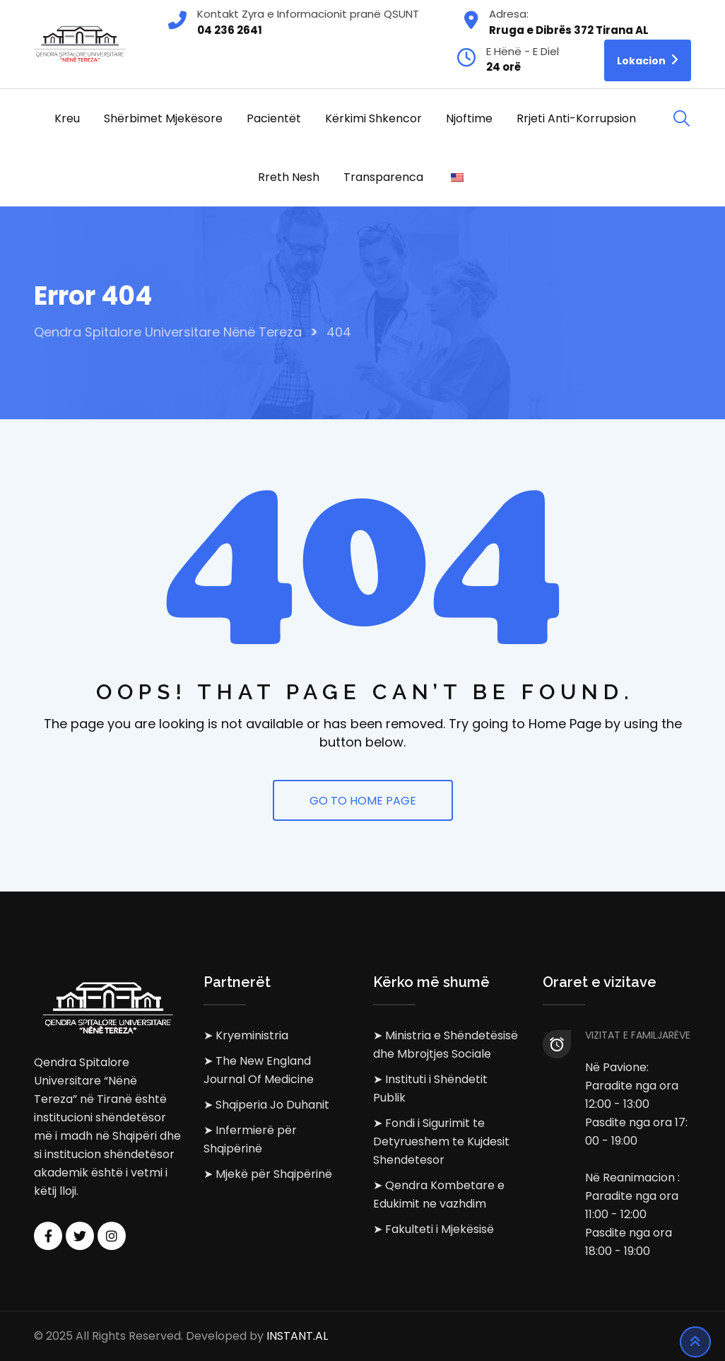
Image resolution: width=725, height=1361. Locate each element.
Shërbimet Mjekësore (163, 118)
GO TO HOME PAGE (363, 801)
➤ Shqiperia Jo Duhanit (266, 1105)
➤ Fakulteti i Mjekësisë (433, 1229)
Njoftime (469, 118)
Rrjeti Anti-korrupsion (576, 118)
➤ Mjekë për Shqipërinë (268, 1174)
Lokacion (647, 60)
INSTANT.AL (297, 1336)
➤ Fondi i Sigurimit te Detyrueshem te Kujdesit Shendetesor (441, 1141)
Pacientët (274, 118)
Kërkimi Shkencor (373, 118)
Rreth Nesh (288, 177)
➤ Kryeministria (246, 1035)
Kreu (67, 118)
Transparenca (383, 177)
